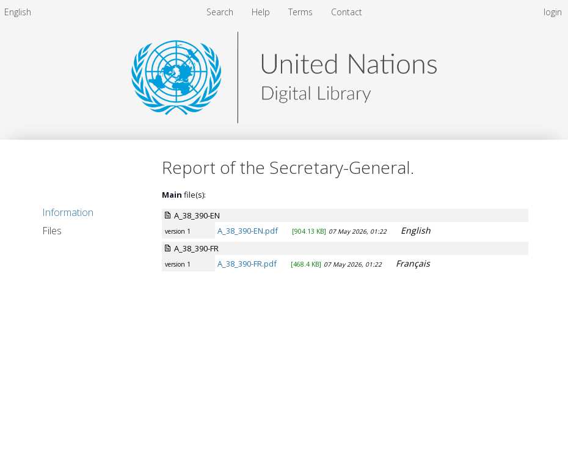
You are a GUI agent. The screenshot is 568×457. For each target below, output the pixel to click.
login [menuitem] (553, 12)
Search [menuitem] (219, 12)
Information (67, 212)
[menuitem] (17, 12)
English (17, 12)
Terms (301, 12)
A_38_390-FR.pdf (247, 263)
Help (262, 12)
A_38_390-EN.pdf (247, 230)
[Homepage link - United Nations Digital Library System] (284, 120)
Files (52, 230)
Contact (346, 12)
